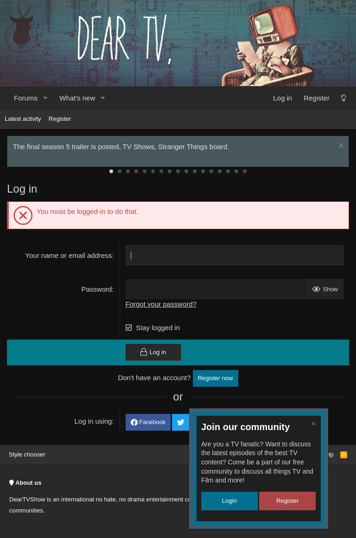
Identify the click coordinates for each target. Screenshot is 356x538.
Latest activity (23, 118)
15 (228, 171)
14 (220, 171)
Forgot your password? (161, 304)
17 (245, 171)
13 (211, 171)
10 (186, 171)
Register (60, 118)
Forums (26, 98)
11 (195, 171)
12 (203, 171)
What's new (77, 98)
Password (97, 289)
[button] (45, 98)
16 (236, 171)
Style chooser (27, 454)
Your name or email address (68, 255)
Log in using (93, 421)
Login (229, 500)
